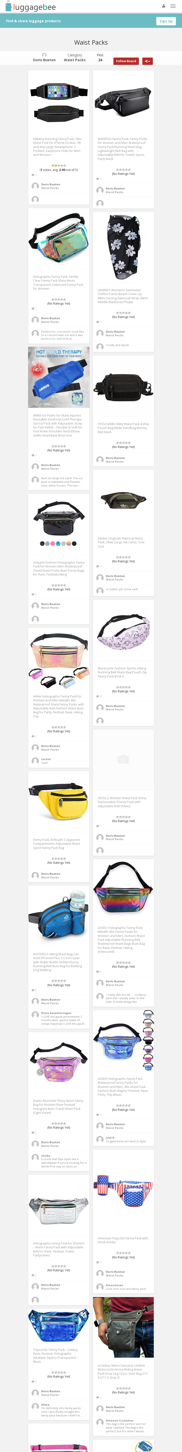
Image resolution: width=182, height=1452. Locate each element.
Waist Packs (50, 188)
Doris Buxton (50, 184)
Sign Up (166, 21)
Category (75, 57)
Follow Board (126, 61)
